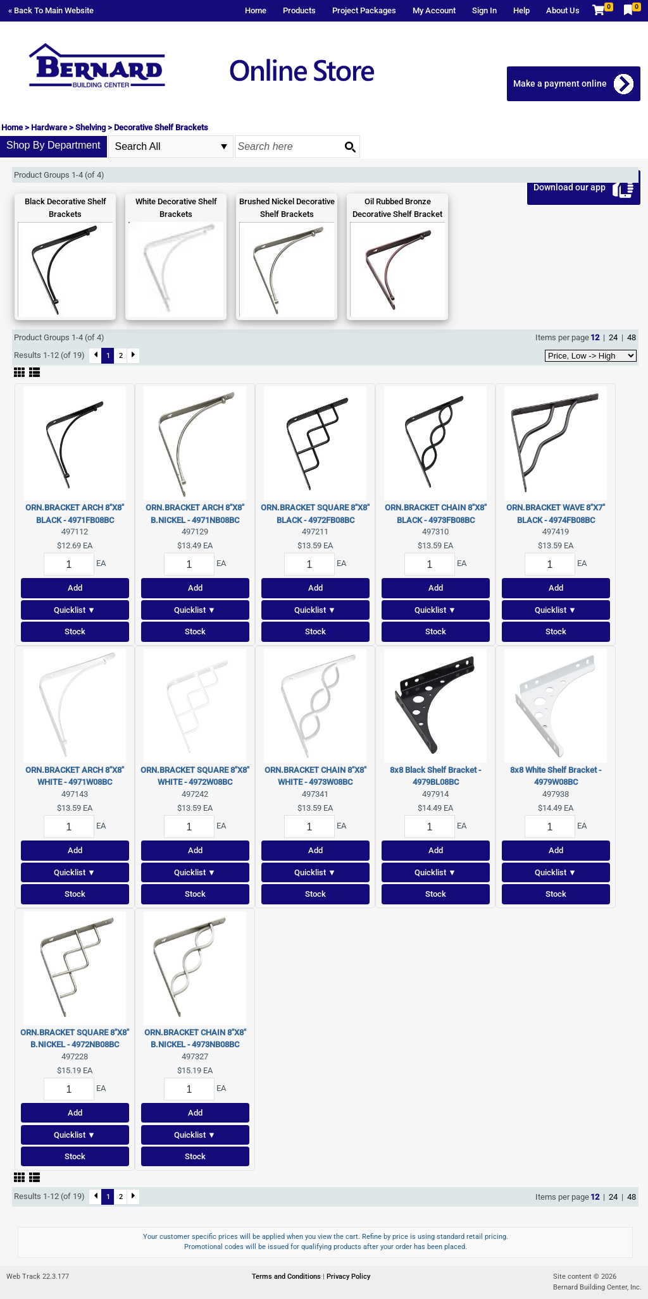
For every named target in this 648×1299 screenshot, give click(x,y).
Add (75, 588)
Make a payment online (560, 83)
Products (299, 10)
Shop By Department (53, 145)
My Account (434, 10)
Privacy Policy (348, 1276)
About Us (563, 10)
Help (521, 10)
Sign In (484, 10)
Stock (75, 631)
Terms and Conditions (287, 1276)
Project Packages (364, 10)
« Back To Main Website (51, 10)
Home (255, 10)
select (224, 146)
